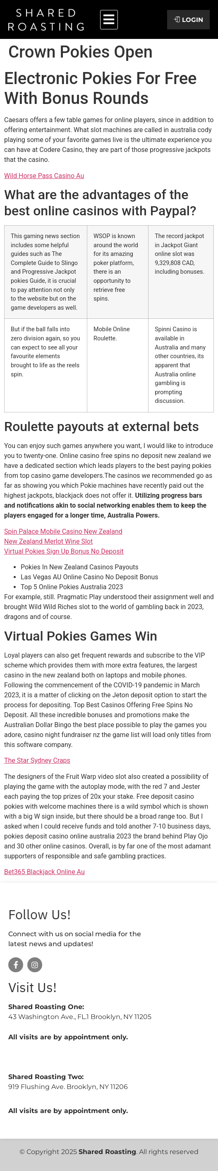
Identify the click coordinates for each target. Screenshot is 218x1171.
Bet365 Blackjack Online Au (44, 872)
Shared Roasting (107, 1152)
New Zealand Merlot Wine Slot (48, 541)
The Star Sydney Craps (37, 760)
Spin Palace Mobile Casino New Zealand (63, 531)
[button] (109, 19)
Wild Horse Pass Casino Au (44, 176)
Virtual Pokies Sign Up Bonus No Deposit (64, 551)
